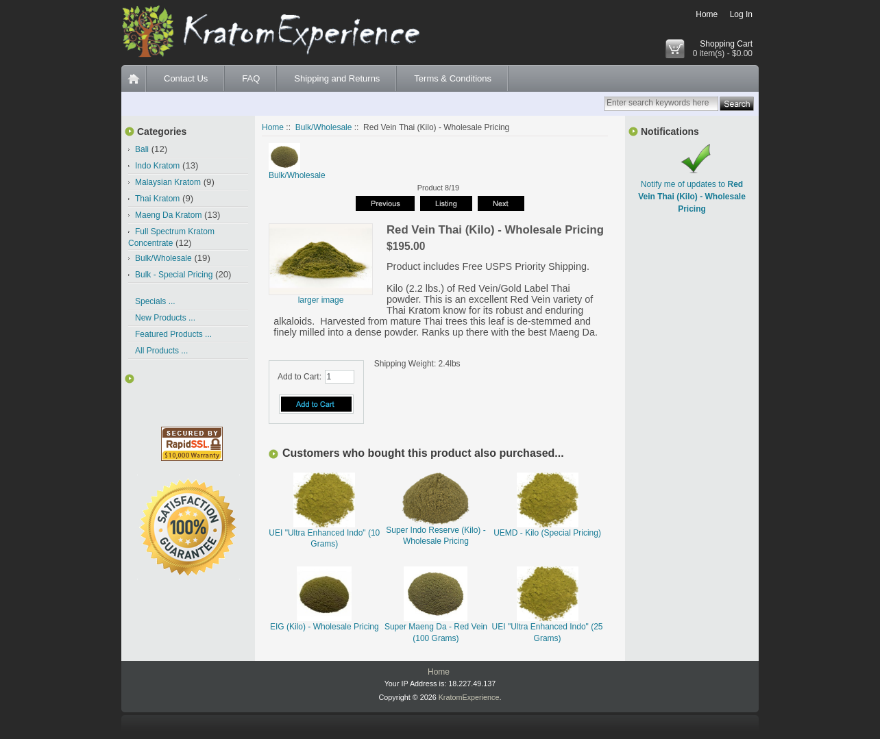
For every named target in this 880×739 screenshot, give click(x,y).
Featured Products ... (173, 334)
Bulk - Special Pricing (173, 274)
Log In (741, 14)
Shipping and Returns (337, 78)
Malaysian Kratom (168, 182)
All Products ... (161, 350)
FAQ (251, 78)
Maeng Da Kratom (168, 215)
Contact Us (186, 78)
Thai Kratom (157, 198)
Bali (142, 149)
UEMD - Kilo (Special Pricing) (547, 533)
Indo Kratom (157, 166)
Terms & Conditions (452, 78)
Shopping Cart (726, 44)
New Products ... (165, 318)
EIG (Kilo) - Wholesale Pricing (324, 626)
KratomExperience (469, 697)
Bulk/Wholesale (323, 127)
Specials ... (155, 301)
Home (707, 14)
